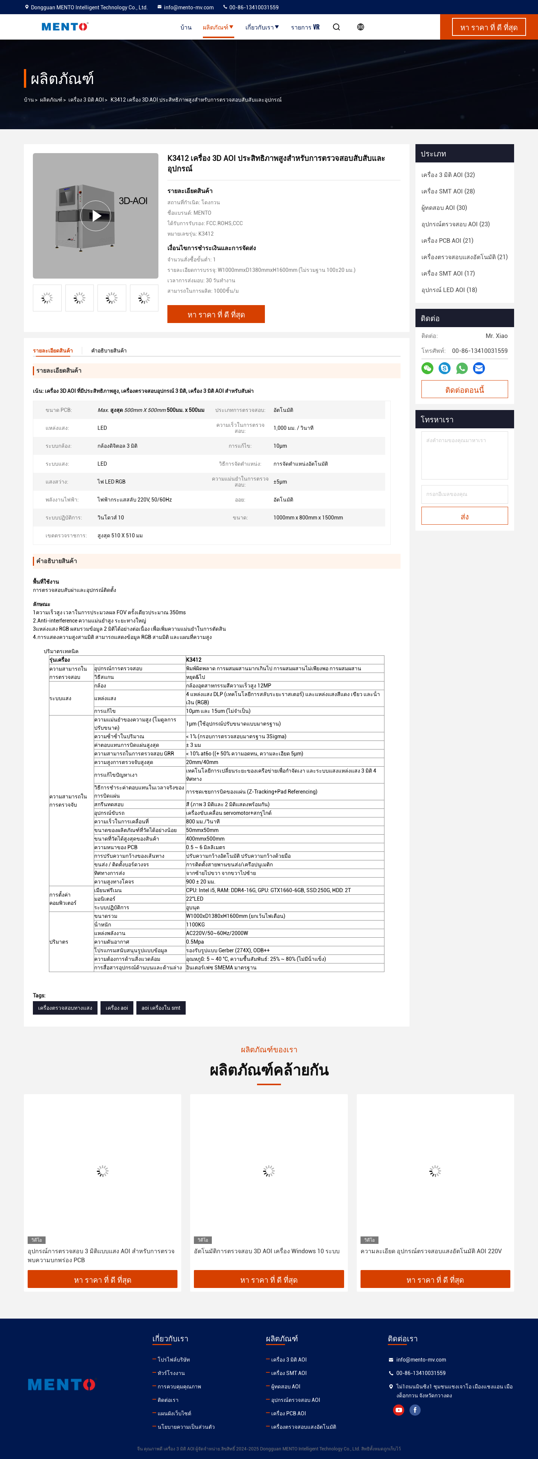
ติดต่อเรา (168, 1400)
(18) (449, 290)
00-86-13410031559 (250, 7)
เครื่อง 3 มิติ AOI (86, 100)
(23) (455, 224)
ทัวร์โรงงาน (171, 1373)
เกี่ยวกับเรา (262, 26)
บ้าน (186, 26)
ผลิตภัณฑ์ (218, 26)
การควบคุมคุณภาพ (179, 1387)
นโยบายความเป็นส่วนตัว (186, 1427)
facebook (415, 1410)
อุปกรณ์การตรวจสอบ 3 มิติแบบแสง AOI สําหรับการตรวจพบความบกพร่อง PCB (101, 1256)
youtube (398, 1410)
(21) (447, 240)
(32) (448, 175)
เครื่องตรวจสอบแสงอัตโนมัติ (303, 1427)
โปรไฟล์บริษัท (174, 1360)
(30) (444, 207)
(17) (448, 273)
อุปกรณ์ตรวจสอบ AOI (295, 1400)
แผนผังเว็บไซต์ (174, 1413)
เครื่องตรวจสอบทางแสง (65, 1008)
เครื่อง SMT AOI (289, 1373)
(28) (448, 191)
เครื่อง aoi (117, 1008)
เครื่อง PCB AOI (288, 1413)
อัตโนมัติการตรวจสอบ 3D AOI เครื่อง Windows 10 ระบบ (267, 1251)
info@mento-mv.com (185, 7)
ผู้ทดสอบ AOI (285, 1387)
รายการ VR (305, 26)
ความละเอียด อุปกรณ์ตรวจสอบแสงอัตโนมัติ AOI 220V (431, 1251)
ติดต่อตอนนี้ (464, 389)
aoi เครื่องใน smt (161, 1008)
